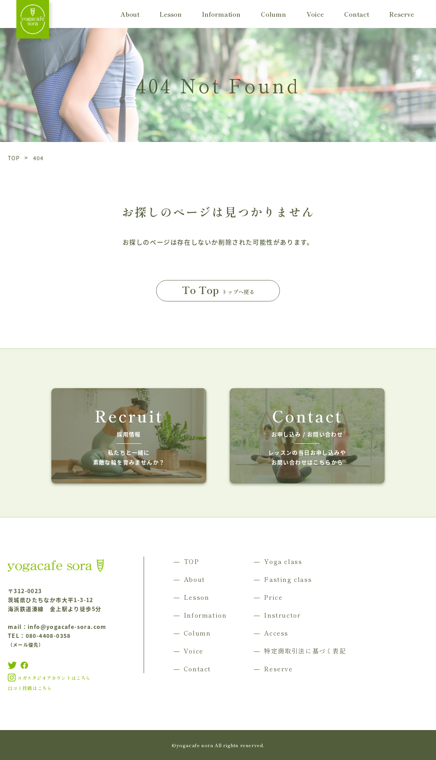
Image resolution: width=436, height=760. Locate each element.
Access (276, 632)
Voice (315, 14)
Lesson (171, 14)
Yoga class (283, 561)
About (129, 14)
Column (273, 14)
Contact (356, 14)
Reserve (401, 14)
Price (273, 597)
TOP (191, 561)
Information (221, 14)
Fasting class (288, 579)
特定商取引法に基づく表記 (305, 650)
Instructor (282, 615)
